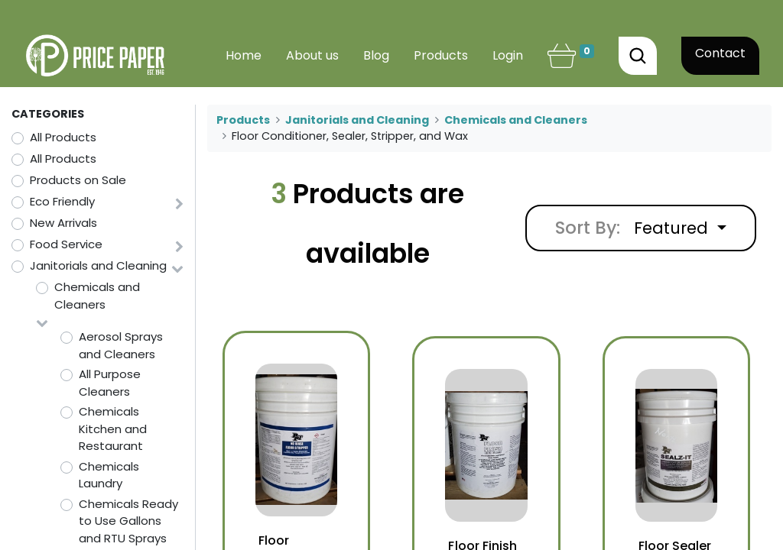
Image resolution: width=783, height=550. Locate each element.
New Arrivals (63, 223)
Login (507, 55)
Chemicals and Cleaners (97, 295)
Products (243, 120)
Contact (720, 53)
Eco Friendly (62, 201)
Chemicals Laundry (109, 475)
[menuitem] (243, 55)
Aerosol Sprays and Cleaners (121, 345)
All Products (63, 137)
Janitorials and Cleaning (98, 265)
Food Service (66, 244)
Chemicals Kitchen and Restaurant (113, 428)
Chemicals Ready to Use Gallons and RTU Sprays (128, 521)
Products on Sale (78, 180)
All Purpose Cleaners (110, 383)
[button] (680, 228)
